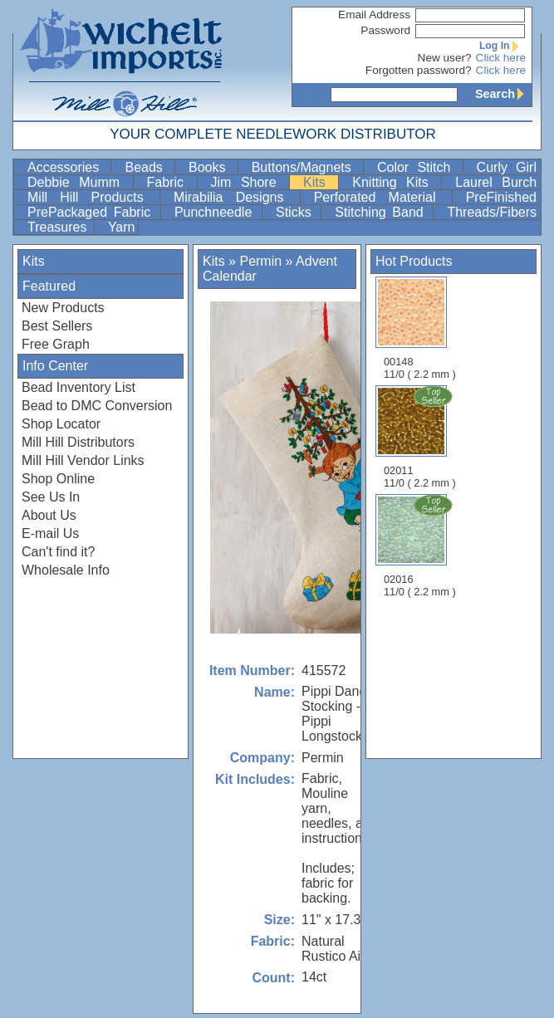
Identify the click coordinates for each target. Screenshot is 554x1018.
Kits (319, 182)
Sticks (296, 212)
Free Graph (56, 344)
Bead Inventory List (78, 387)
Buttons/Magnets (306, 167)
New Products (63, 308)
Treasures (59, 227)
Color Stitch (418, 167)
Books (211, 167)
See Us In (51, 497)
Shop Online (58, 479)
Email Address (374, 14)
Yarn (121, 227)
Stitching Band (382, 212)
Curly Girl (507, 167)
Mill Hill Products (91, 197)
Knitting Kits (395, 182)
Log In (502, 45)
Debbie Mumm (78, 182)
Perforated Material (381, 197)
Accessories (67, 167)
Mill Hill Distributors (78, 442)
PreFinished (501, 197)
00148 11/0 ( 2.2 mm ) (420, 328)
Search (503, 93)
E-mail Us (50, 533)
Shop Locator (61, 424)
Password (385, 30)
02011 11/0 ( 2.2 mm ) (421, 436)
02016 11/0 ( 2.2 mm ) (421, 545)
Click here (501, 57)
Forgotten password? (418, 70)
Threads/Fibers (492, 212)
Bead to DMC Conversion (97, 406)
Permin (260, 261)
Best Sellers (57, 326)
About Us (49, 515)
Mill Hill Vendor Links (83, 460)
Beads (148, 167)
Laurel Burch (496, 182)
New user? (445, 57)
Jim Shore (249, 182)
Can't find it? (58, 552)
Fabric (170, 182)
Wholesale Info (66, 570)
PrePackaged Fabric (92, 212)
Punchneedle (216, 212)
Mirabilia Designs (235, 197)
